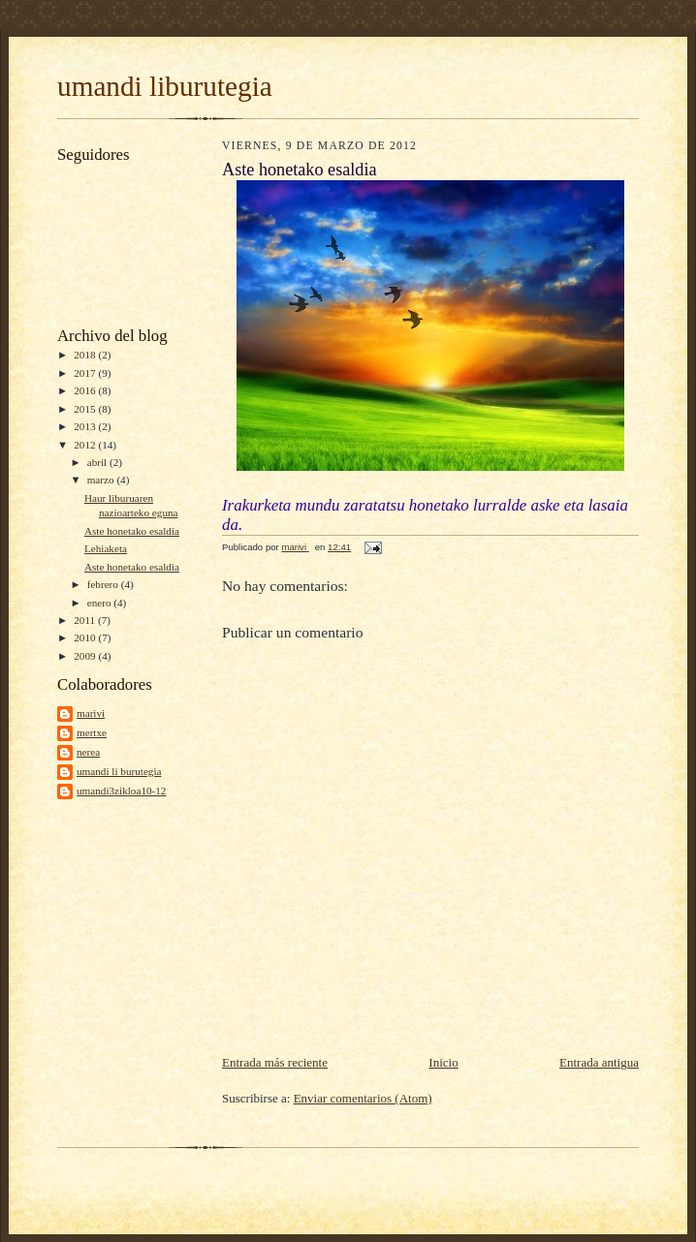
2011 (86, 620)
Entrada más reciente (275, 1062)
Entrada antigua (599, 1062)
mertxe (92, 732)
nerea (88, 752)
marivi (91, 713)
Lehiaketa (105, 548)
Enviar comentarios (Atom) (363, 1098)
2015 (86, 409)
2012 (86, 444)
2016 (86, 390)
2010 (86, 637)
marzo (102, 479)
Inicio (443, 1062)
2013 (86, 426)
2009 (86, 656)
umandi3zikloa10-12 (121, 790)
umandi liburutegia (164, 86)
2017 (86, 373)
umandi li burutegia (119, 771)
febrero (104, 584)
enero (100, 602)
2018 (86, 354)
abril (98, 462)
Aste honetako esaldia (131, 531)
